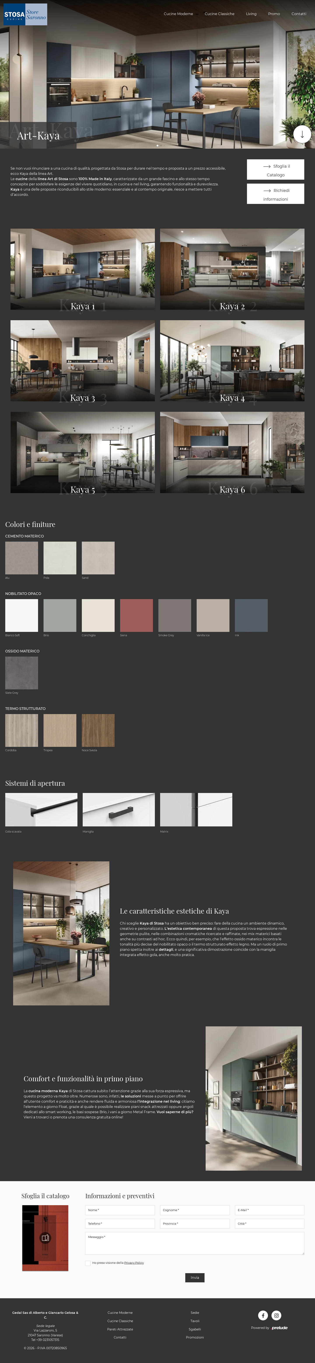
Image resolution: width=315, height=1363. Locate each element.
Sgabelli (195, 1329)
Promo (274, 14)
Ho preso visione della (118, 1263)
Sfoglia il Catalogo (275, 169)
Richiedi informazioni (276, 194)
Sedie (195, 1313)
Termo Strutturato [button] (25, 709)
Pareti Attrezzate (120, 1329)
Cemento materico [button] (24, 536)
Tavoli (195, 1321)
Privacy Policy (134, 1263)
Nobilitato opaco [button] (23, 594)
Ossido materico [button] (22, 651)
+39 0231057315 (47, 1340)
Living (251, 14)
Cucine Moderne (178, 14)
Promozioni (195, 1338)
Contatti (299, 14)
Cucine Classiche (219, 14)
